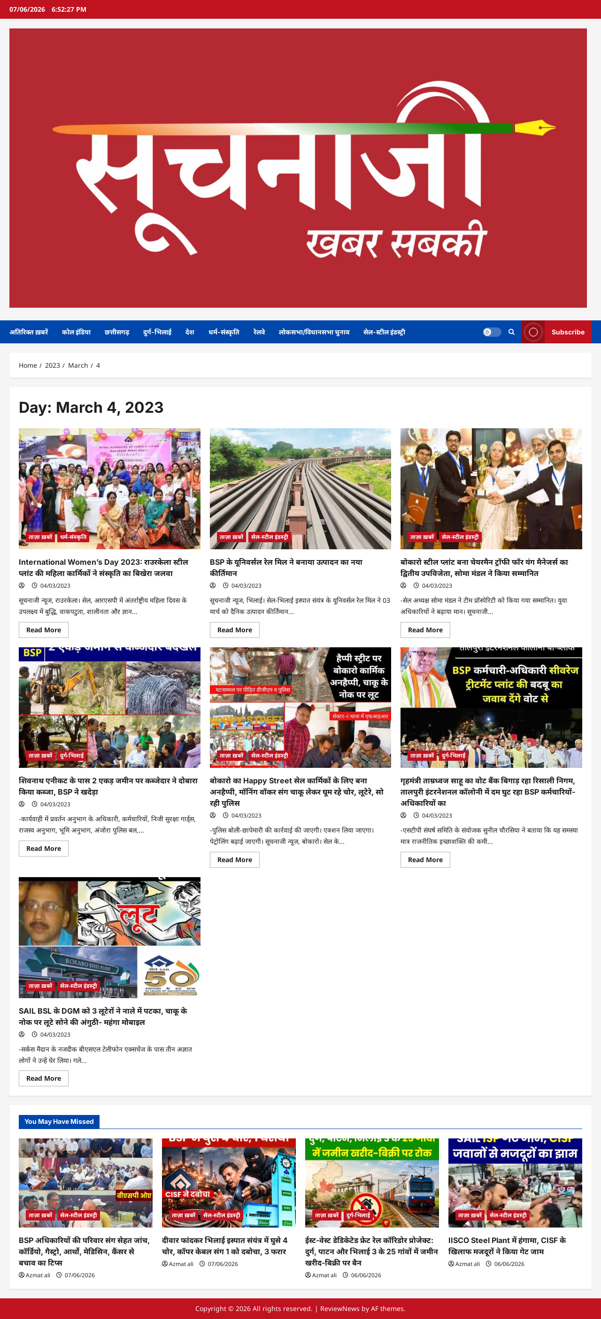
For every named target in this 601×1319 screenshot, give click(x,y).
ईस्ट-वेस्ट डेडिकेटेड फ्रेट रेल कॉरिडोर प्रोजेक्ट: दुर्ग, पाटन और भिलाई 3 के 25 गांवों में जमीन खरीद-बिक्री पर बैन (371, 1251)
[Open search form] (512, 332)
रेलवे (259, 332)
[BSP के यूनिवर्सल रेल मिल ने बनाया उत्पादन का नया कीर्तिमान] (301, 488)
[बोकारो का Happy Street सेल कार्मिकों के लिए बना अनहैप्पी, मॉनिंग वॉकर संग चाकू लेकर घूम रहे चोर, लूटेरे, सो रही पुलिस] (301, 707)
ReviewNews (340, 1308)
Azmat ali (38, 1275)
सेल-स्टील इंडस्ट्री (384, 332)
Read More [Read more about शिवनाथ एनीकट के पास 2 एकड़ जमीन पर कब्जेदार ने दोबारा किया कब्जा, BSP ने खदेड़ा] (47, 850)
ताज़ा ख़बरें (40, 537)
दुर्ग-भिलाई (157, 332)
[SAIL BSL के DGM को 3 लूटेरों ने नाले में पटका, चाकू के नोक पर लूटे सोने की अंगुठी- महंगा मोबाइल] (109, 937)
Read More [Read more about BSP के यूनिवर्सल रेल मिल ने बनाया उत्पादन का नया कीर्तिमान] (238, 631)
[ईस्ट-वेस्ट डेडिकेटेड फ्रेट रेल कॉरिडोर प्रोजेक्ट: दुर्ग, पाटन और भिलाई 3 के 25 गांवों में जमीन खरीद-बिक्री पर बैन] (372, 1183)
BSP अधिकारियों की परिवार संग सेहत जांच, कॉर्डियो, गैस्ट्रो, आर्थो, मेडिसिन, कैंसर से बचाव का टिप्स (84, 1251)
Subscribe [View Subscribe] (553, 331)
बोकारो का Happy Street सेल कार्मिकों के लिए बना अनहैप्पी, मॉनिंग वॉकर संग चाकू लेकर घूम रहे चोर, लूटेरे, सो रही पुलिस (297, 792)
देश (189, 332)
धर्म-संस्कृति (223, 332)
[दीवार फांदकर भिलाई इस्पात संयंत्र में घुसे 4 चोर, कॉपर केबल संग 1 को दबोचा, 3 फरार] (229, 1183)
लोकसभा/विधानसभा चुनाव (314, 332)
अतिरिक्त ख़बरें (28, 332)
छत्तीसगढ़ (117, 332)
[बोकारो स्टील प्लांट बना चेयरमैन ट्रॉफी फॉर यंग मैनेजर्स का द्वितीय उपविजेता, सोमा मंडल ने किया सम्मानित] (491, 488)
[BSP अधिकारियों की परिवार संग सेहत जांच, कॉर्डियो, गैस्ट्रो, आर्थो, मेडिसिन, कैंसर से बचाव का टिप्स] (86, 1183)
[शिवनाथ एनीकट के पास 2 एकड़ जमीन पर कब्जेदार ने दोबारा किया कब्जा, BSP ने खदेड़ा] (109, 707)
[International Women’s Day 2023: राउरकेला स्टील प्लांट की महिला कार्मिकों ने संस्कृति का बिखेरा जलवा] (109, 488)
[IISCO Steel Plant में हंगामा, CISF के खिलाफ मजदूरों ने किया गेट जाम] (515, 1183)
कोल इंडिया (76, 332)
